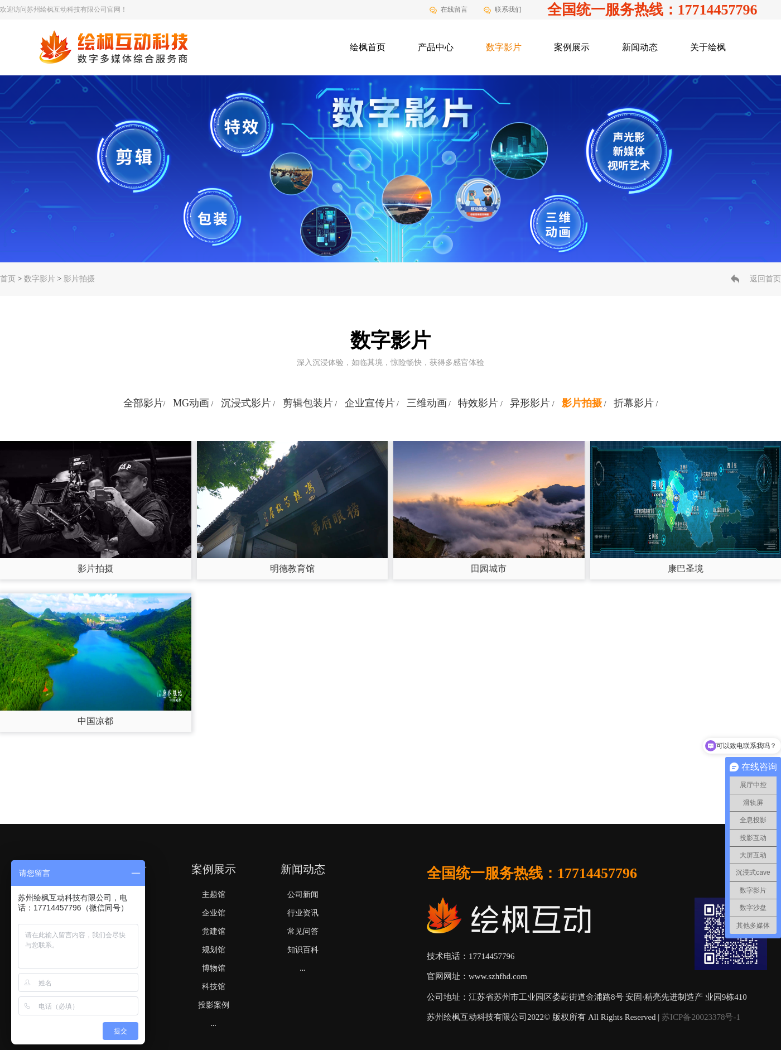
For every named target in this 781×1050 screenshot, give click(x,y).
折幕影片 (634, 403)
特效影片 (478, 403)
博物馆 (213, 968)
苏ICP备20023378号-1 (701, 1017)
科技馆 (213, 986)
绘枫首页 (367, 47)
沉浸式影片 (246, 403)
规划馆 (213, 950)
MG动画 (191, 403)
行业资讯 (303, 913)
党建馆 (213, 931)
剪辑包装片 (308, 403)
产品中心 (436, 47)
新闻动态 (640, 47)
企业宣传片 (370, 403)
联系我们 (508, 9)
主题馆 (213, 894)
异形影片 (530, 403)
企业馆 (213, 913)
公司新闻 (303, 894)
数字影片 (504, 47)
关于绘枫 (708, 47)
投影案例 (213, 1005)
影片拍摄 (79, 279)
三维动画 (427, 403)
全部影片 (143, 403)
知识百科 (303, 950)
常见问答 (303, 931)
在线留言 (454, 9)
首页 (8, 279)
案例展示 (572, 47)
